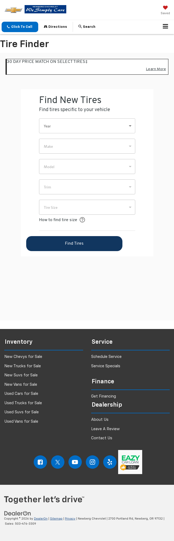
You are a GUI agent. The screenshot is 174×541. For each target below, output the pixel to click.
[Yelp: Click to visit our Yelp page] (110, 462)
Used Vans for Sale (21, 421)
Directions (55, 27)
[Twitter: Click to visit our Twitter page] (57, 462)
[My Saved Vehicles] (165, 11)
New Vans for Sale (20, 385)
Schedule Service (106, 357)
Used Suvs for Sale (21, 412)
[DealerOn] (17, 513)
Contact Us (101, 438)
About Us (100, 420)
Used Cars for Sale (21, 394)
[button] (20, 27)
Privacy (70, 518)
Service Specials (105, 366)
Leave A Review (105, 429)
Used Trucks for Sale (23, 403)
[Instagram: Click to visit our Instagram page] (92, 462)
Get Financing (103, 396)
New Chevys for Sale (23, 357)
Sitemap (56, 518)
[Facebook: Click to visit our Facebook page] (40, 462)
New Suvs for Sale (21, 375)
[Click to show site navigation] (165, 27)
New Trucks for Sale (22, 366)
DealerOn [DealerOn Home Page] (41, 518)
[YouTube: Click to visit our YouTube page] (75, 462)
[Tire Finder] (87, 186)
